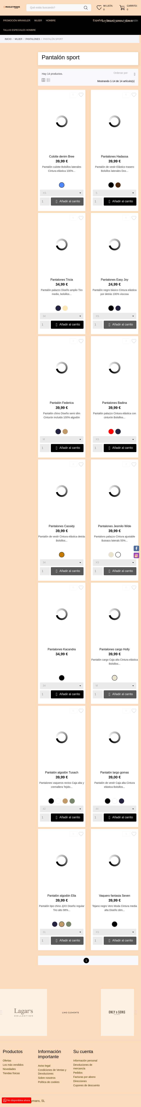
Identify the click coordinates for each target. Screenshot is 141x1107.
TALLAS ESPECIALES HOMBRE (19, 30)
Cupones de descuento (86, 1085)
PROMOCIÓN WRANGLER (16, 20)
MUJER (38, 20)
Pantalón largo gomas (114, 772)
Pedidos (78, 1072)
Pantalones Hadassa (114, 156)
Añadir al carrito (67, 201)
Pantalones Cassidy (62, 526)
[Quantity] (45, 202)
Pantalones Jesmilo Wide (114, 526)
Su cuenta (83, 1051)
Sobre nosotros (46, 1077)
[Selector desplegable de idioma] (99, 20)
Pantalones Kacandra (62, 649)
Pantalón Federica (62, 402)
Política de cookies (48, 1082)
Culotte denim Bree (61, 156)
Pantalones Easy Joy (114, 279)
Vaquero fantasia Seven (114, 895)
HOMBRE (51, 20)
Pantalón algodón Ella (61, 895)
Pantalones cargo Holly (115, 649)
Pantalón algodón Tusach (61, 772)
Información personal (85, 1060)
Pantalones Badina (114, 402)
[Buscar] (58, 7)
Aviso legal (44, 1065)
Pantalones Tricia (61, 279)
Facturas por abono (84, 1076)
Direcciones (80, 1081)
